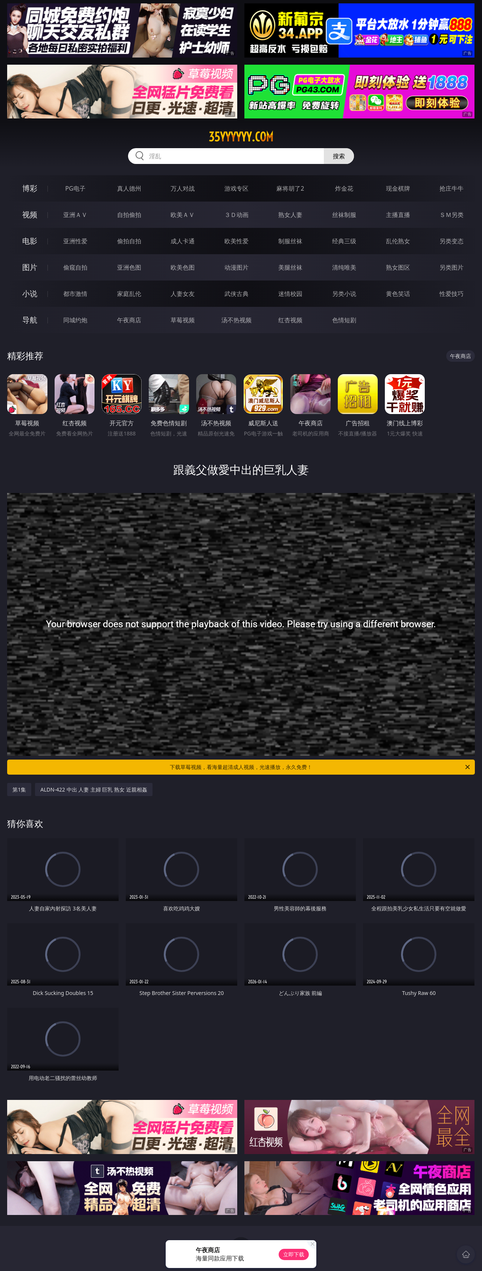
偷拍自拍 (129, 241)
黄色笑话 (398, 294)
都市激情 (75, 294)
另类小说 (344, 294)
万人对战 (183, 188)
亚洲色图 (129, 267)
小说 (29, 293)
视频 (29, 214)
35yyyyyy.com (241, 136)
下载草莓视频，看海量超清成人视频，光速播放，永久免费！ (320, 767)
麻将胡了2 (290, 188)
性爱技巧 (451, 294)
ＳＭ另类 (451, 215)
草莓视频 (183, 320)
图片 (29, 267)
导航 (29, 320)
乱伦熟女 (398, 241)
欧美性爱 (236, 241)
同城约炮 (75, 320)
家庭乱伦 (129, 294)
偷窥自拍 (75, 267)
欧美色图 (183, 267)
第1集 (19, 789)
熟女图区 (398, 267)
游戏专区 (236, 188)
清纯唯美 (344, 267)
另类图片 (451, 267)
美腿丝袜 (290, 267)
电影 (29, 241)
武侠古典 (236, 294)
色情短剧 (344, 320)
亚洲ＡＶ (75, 215)
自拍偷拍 (129, 215)
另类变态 (451, 241)
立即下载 (293, 1254)
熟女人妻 (290, 215)
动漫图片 (236, 267)
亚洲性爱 (75, 241)
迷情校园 (290, 294)
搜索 (339, 156)
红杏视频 (290, 320)
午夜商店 (129, 320)
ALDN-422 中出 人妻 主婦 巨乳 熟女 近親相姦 (93, 789)
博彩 (29, 188)
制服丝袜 (290, 241)
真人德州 (129, 188)
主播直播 (398, 215)
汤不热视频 (236, 320)
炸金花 (344, 188)
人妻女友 (183, 294)
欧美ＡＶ (183, 215)
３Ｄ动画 (236, 215)
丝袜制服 (344, 215)
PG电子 (75, 188)
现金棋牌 (398, 188)
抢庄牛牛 (451, 188)
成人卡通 (183, 241)
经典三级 (344, 241)
